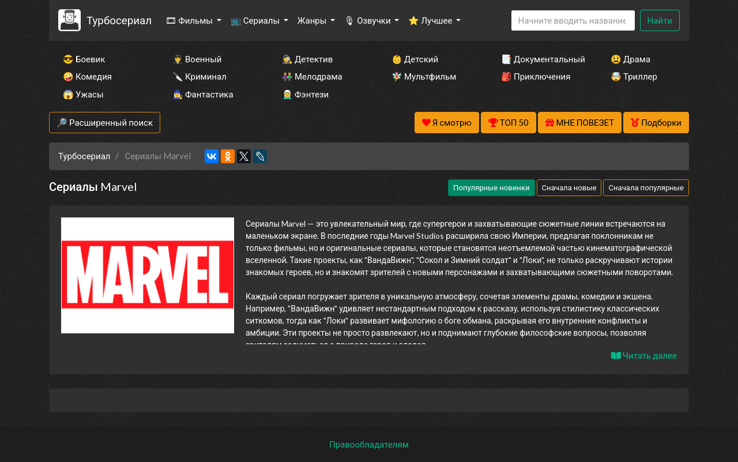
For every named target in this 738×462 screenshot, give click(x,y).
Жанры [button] (313, 20)
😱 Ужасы (83, 94)
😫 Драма (630, 59)
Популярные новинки (491, 187)
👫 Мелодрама (312, 76)
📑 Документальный (540, 59)
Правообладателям (369, 444)
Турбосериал (119, 20)
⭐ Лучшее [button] (431, 20)
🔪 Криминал (199, 76)
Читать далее (644, 355)
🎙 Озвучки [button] (368, 20)
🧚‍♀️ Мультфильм (423, 76)
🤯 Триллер (634, 76)
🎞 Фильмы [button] (189, 20)
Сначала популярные (646, 187)
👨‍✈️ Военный (196, 59)
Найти (659, 20)
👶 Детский (414, 59)
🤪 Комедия (87, 76)
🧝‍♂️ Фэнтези (305, 94)
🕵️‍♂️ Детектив (307, 59)
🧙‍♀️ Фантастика (203, 94)
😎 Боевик (84, 59)
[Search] (573, 20)
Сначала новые (569, 187)
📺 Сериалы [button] (256, 20)
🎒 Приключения (535, 76)
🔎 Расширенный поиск (105, 122)
